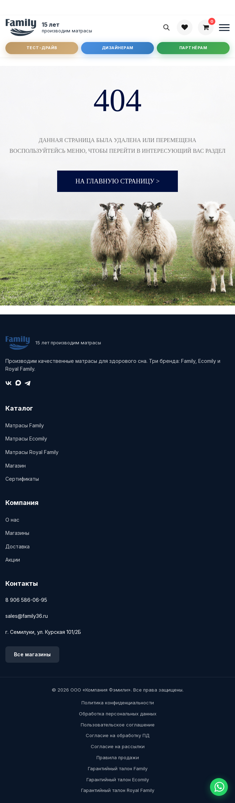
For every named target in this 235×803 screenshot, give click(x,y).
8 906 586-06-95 (26, 600)
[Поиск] (166, 27)
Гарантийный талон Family (118, 768)
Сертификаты (22, 479)
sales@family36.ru (26, 616)
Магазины (17, 533)
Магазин (15, 466)
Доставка (17, 546)
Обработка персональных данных (117, 713)
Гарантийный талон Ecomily (117, 779)
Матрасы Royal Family (32, 452)
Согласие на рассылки (118, 746)
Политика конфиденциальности (117, 702)
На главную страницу (117, 181)
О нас (12, 520)
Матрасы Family (24, 425)
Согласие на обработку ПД (118, 735)
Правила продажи (117, 757)
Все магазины (32, 654)
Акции (12, 560)
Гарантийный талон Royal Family (117, 790)
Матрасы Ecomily (26, 439)
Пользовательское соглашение (118, 725)
